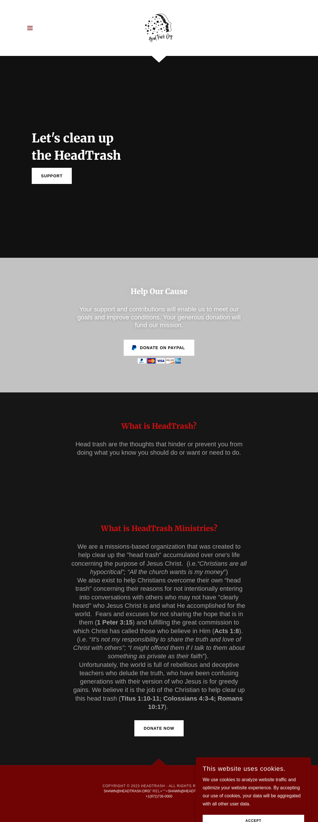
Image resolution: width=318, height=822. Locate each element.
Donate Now (159, 728)
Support (52, 176)
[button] (30, 28)
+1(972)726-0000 (159, 796)
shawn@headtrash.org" (127, 791)
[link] (159, 27)
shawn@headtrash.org (191, 791)
